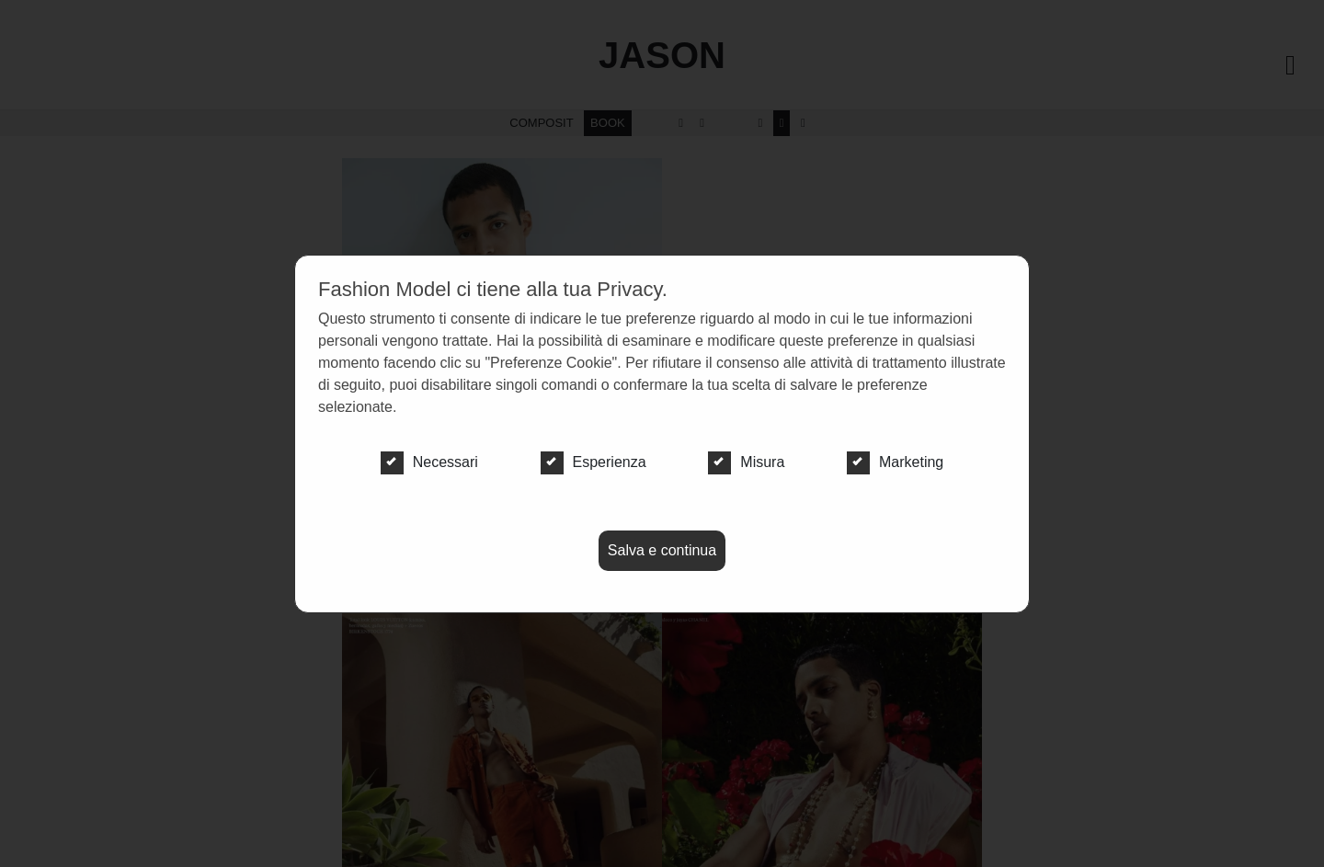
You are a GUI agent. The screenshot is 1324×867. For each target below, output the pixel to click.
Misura (746, 462)
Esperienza (593, 462)
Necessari (429, 462)
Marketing (895, 462)
